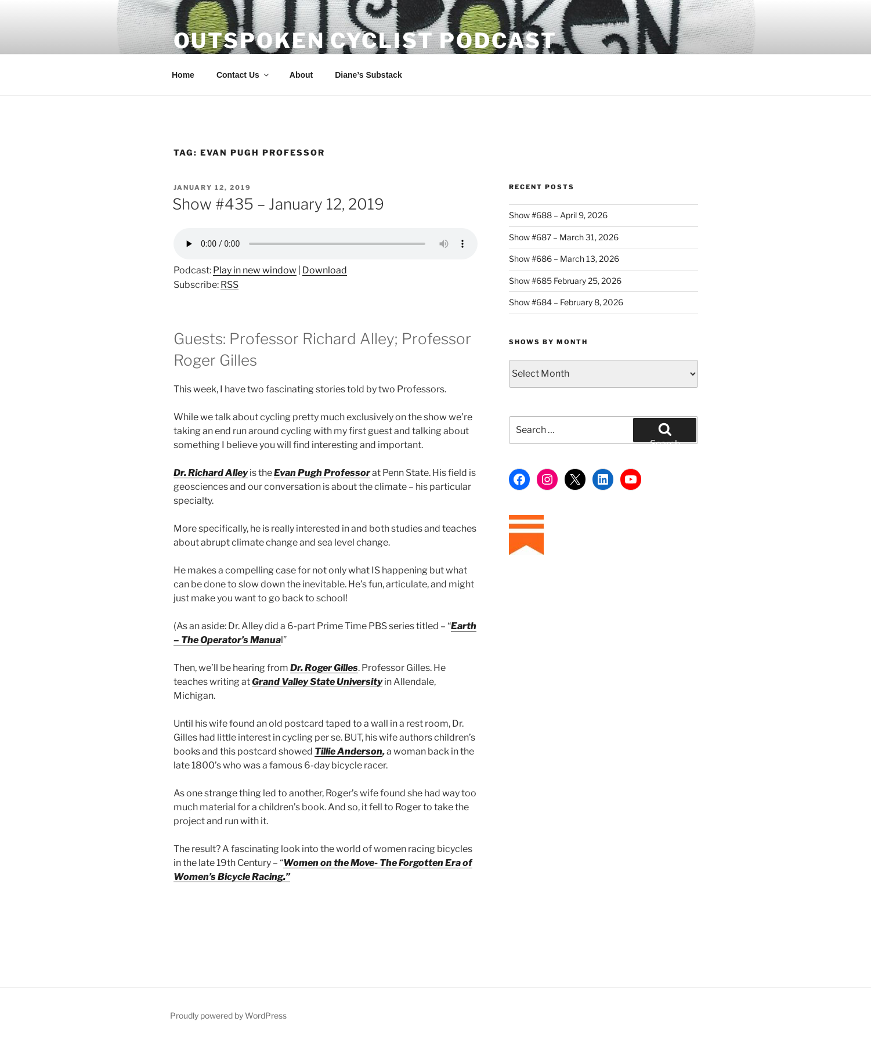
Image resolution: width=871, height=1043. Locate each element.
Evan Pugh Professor (322, 472)
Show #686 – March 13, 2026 (564, 259)
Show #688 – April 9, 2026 (558, 215)
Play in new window (255, 270)
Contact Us (243, 75)
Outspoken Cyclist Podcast (365, 40)
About (301, 75)
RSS (229, 284)
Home (183, 75)
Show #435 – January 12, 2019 (278, 204)
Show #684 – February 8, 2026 (566, 302)
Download (324, 270)
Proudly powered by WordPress (228, 1015)
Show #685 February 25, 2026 (565, 281)
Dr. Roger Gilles (324, 667)
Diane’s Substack (368, 75)
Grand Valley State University (317, 681)
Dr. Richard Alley (211, 472)
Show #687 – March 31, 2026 (564, 237)
